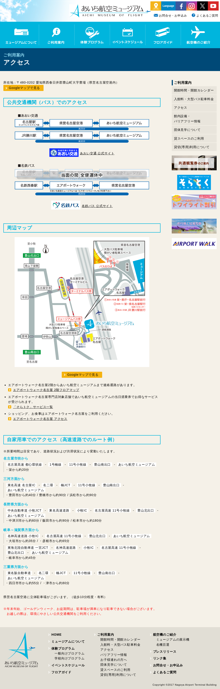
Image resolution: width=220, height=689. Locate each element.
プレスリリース (164, 651)
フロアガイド (61, 672)
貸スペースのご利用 (189, 138)
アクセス (180, 107)
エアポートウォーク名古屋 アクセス (40, 419)
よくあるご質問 (204, 15)
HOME (56, 634)
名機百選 (162, 644)
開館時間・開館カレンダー (194, 90)
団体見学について (187, 130)
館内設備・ (187, 119)
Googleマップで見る (24, 88)
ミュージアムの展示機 (172, 639)
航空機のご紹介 (164, 634)
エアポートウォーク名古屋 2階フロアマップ (46, 390)
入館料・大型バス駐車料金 (194, 99)
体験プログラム (63, 648)
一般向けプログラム (70, 653)
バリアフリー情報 (113, 655)
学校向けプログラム (70, 658)
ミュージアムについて (68, 641)
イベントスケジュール (68, 665)
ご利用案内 (105, 634)
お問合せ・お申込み (170, 15)
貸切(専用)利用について (192, 147)
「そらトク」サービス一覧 (33, 407)
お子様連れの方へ (113, 659)
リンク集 (159, 658)
